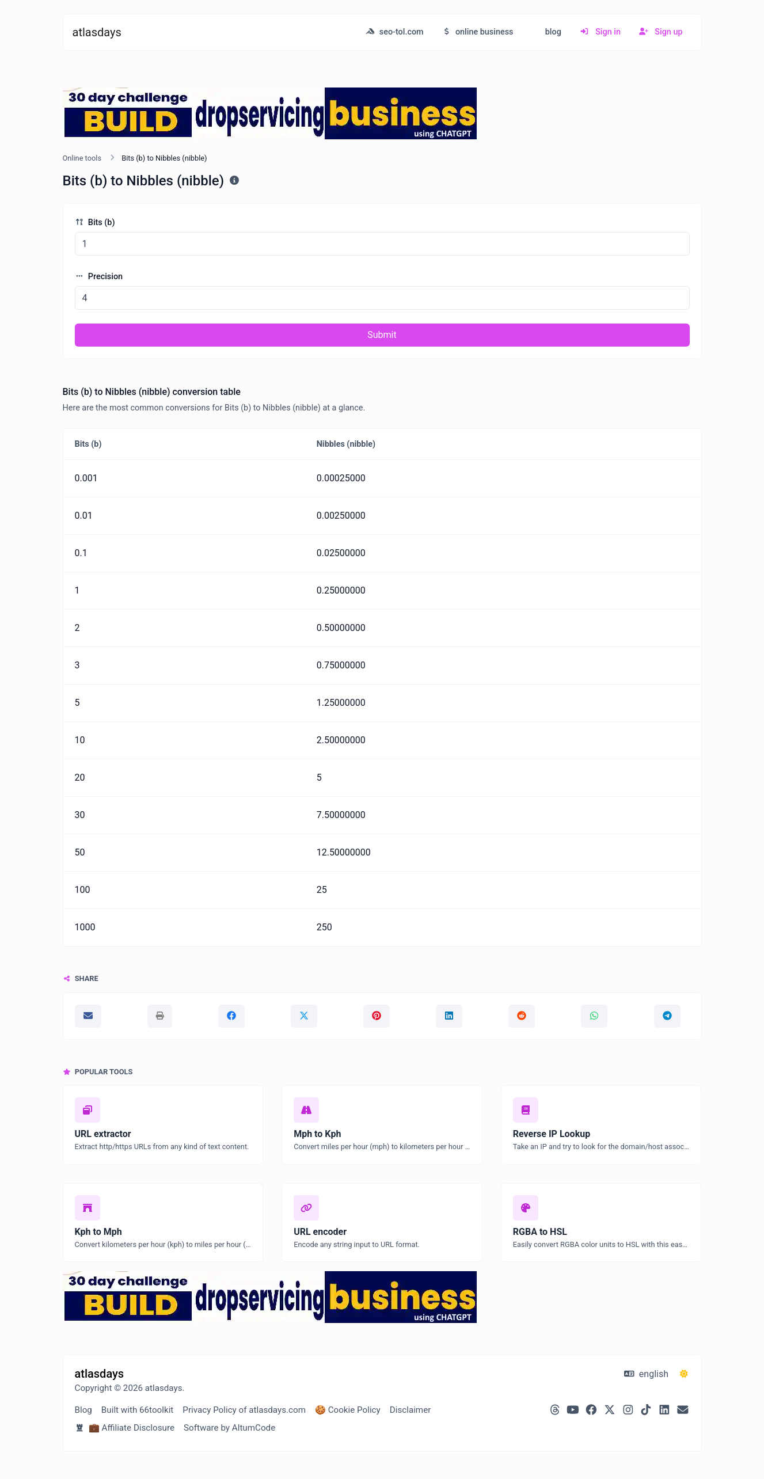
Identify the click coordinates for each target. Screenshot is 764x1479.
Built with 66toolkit (137, 1410)
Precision (99, 277)
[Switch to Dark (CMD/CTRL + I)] (684, 1374)
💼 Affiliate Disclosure (124, 1428)
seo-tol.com (394, 32)
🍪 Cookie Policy (348, 1410)
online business (478, 32)
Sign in (600, 32)
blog (552, 32)
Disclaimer (410, 1410)
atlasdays (97, 32)
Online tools (82, 158)
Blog (83, 1410)
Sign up (661, 32)
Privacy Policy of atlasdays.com (244, 1410)
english (646, 1373)
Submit (381, 334)
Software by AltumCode (229, 1428)
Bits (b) (95, 222)
